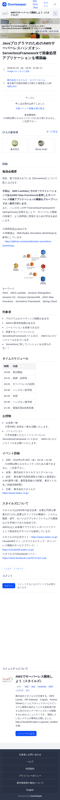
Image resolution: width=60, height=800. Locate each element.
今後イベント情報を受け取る (30, 108)
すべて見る (52, 131)
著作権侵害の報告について (30, 783)
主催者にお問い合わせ (30, 754)
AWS (51, 687)
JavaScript (42, 687)
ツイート (19, 569)
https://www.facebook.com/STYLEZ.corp (24, 558)
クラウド (20, 690)
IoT (27, 690)
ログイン (8, 585)
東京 (27, 687)
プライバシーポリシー (30, 775)
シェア (7, 569)
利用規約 (30, 768)
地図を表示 (12, 86)
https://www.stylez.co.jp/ (15, 493)
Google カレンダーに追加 (18, 71)
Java (33, 687)
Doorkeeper (36, 796)
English (30, 790)
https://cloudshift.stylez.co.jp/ (18, 549)
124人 (19, 687)
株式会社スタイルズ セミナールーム (26, 80)
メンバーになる (26, 733)
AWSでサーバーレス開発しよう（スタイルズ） (30, 13)
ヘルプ (30, 761)
